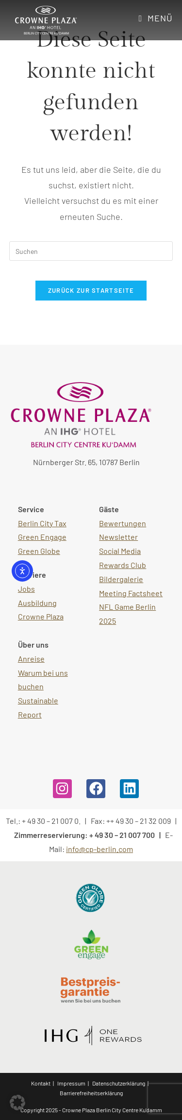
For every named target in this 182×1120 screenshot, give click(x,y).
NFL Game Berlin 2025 (127, 613)
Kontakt (40, 1083)
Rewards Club (122, 564)
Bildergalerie (121, 579)
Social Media (120, 550)
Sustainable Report (38, 707)
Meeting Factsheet (131, 593)
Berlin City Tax (42, 523)
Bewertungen (122, 523)
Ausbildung (37, 602)
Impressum (71, 1083)
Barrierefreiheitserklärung (91, 1092)
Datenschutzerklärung (118, 1083)
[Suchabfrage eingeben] (91, 251)
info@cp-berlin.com (99, 848)
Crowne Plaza (41, 616)
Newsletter (118, 536)
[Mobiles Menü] (156, 18)
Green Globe (39, 550)
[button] (17, 1102)
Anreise (31, 658)
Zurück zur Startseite (91, 290)
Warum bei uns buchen (43, 679)
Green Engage (42, 536)
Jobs (26, 588)
